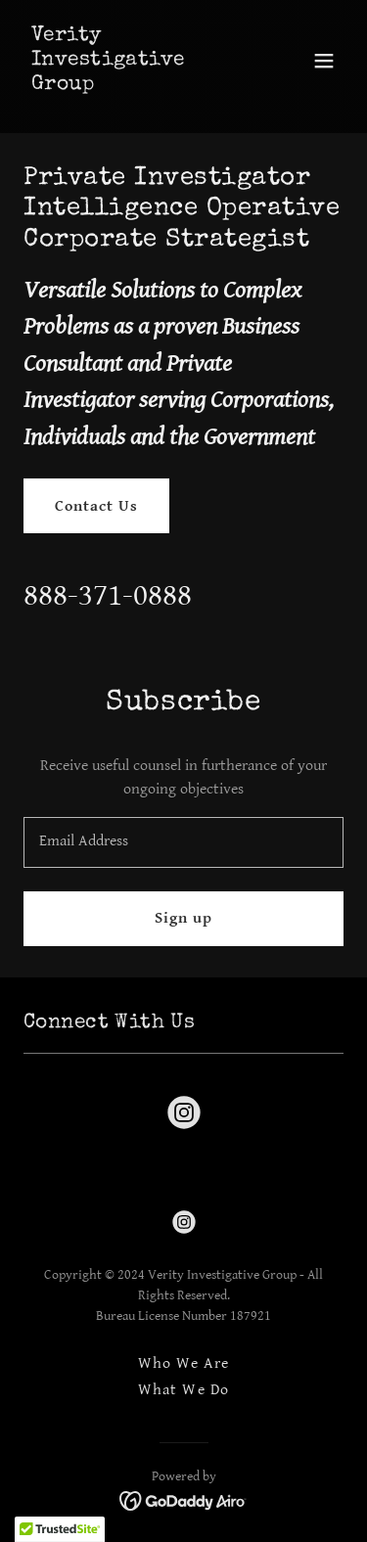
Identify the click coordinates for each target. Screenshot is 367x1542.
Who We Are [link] (183, 1363)
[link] (135, 84)
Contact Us (96, 506)
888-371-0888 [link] (107, 595)
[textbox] (183, 842)
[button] (324, 60)
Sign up (183, 918)
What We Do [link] (183, 1390)
